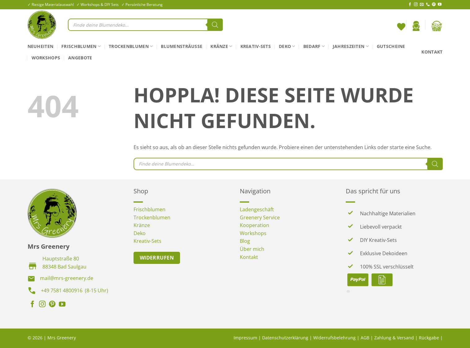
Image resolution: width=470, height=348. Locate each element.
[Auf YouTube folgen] (439, 4)
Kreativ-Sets (255, 46)
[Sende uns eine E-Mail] (422, 4)
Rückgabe (429, 338)
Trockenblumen (131, 46)
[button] (416, 26)
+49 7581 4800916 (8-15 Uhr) (74, 290)
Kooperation (254, 225)
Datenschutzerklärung (285, 338)
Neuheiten (41, 46)
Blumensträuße (181, 46)
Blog (245, 241)
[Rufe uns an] (428, 4)
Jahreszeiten (351, 46)
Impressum (245, 338)
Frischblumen (81, 46)
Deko (287, 46)
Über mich (252, 249)
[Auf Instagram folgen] (416, 4)
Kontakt (431, 52)
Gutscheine (391, 46)
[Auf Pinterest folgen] (434, 4)
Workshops (46, 58)
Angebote (80, 58)
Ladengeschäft (257, 209)
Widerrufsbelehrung (334, 338)
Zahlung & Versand (394, 338)
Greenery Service (260, 217)
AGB (365, 338)
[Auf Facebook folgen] (410, 4)
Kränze (221, 46)
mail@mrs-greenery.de (66, 278)
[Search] (215, 25)
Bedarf (314, 46)
